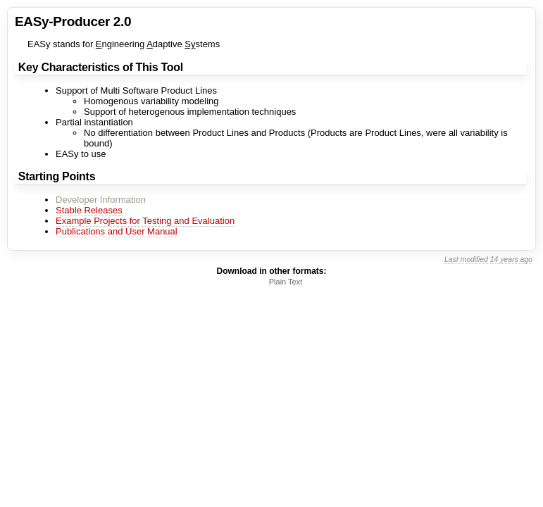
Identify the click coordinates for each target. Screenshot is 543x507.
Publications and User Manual (116, 231)
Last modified (466, 259)
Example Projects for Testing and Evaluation (145, 220)
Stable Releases (89, 210)
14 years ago (511, 259)
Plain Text (286, 281)
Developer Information (101, 199)
